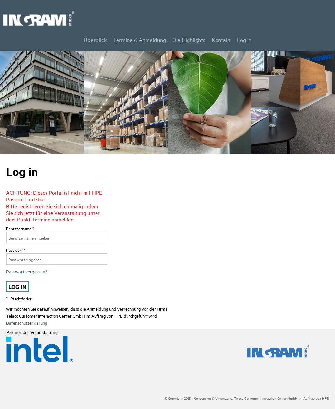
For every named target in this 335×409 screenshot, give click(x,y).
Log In (244, 39)
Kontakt (221, 39)
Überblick (95, 39)
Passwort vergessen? (26, 271)
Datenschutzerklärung (26, 323)
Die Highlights (188, 39)
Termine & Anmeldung (139, 39)
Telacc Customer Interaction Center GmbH (266, 398)
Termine (41, 219)
